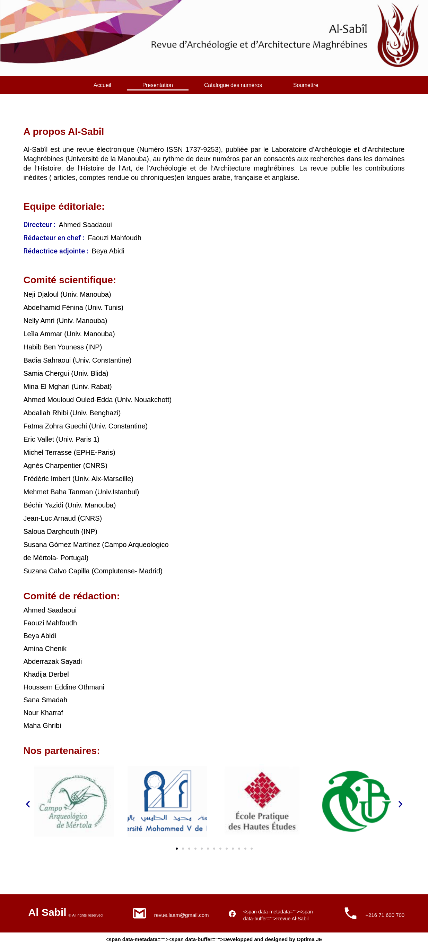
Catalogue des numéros (242, 84)
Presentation (163, 84)
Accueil (104, 84)
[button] (28, 802)
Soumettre (320, 84)
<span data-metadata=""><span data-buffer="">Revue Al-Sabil (275, 911)
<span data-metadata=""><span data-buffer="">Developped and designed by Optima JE (214, 939)
